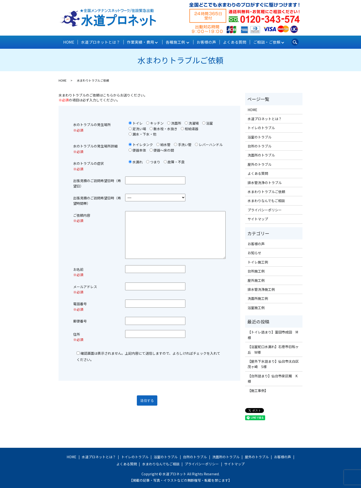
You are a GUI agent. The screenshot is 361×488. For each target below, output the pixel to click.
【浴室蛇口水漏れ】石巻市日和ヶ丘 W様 (273, 348)
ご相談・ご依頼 (263, 42)
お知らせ (254, 252)
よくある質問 (232, 42)
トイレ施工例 (258, 261)
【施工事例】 (258, 389)
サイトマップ (258, 218)
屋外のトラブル (259, 163)
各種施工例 (175, 42)
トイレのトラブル (261, 127)
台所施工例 (256, 270)
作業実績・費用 (140, 42)
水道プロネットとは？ (101, 42)
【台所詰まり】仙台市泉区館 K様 (273, 377)
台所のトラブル (259, 145)
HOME (71, 42)
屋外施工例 (256, 279)
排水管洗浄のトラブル (265, 181)
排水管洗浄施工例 (261, 288)
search (292, 41)
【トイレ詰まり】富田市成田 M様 (273, 334)
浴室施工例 (256, 306)
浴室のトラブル (259, 136)
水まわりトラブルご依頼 (266, 190)
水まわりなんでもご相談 (266, 199)
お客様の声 (205, 42)
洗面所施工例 (258, 297)
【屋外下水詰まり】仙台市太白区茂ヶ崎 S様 (273, 363)
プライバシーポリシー (265, 208)
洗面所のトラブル (261, 154)
